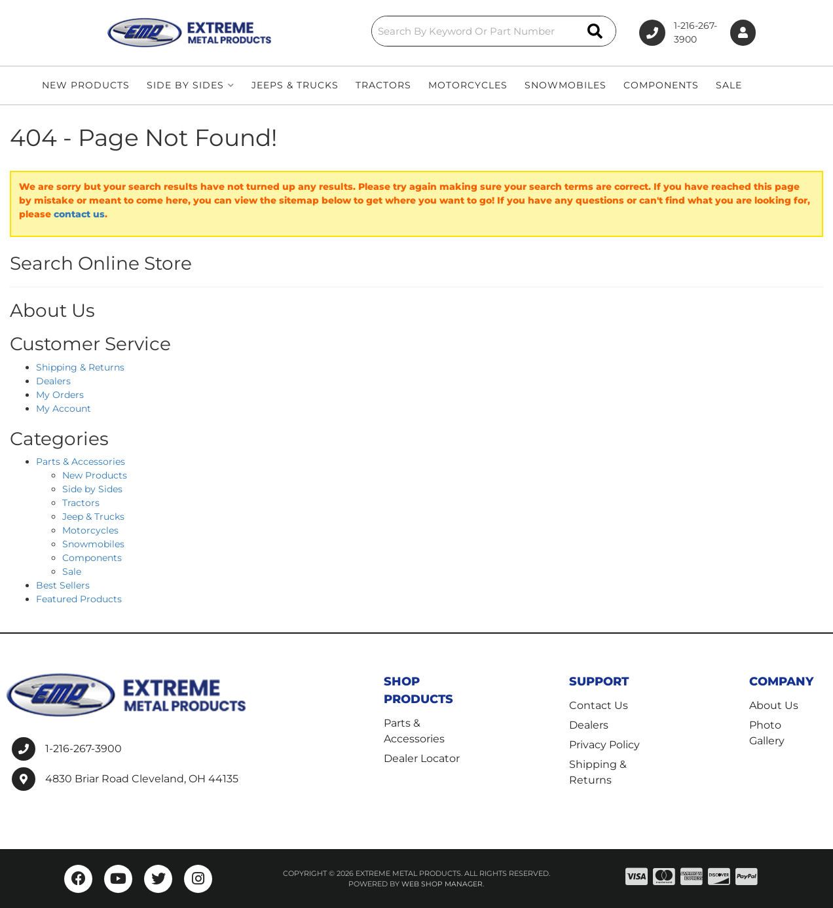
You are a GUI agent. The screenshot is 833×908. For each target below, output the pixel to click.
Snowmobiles (93, 544)
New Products (94, 475)
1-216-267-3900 (83, 748)
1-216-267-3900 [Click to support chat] (656, 33)
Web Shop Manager (442, 883)
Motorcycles (90, 530)
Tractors (81, 503)
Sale (71, 571)
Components (92, 558)
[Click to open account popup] (739, 33)
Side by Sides (92, 489)
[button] (424, 31)
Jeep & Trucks (93, 516)
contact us (79, 214)
